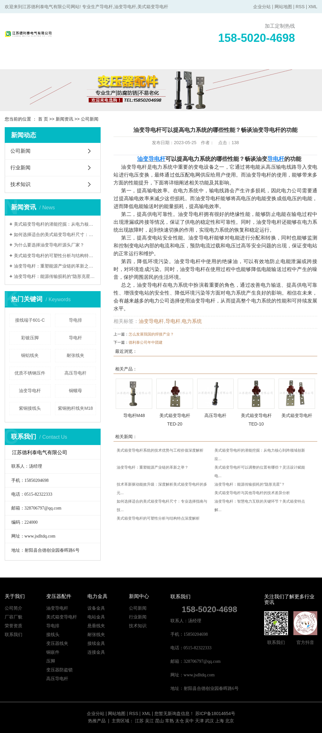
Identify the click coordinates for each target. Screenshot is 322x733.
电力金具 (141, 61)
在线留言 (258, 61)
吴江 (149, 720)
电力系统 (192, 321)
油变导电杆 (30, 390)
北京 (229, 720)
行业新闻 (20, 167)
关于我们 (63, 61)
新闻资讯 (64, 118)
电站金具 (96, 616)
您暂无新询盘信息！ (174, 713)
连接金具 (96, 652)
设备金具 (96, 608)
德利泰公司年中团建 (146, 342)
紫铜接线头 (30, 408)
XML (312, 6)
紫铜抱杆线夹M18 (75, 408)
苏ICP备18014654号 (215, 713)
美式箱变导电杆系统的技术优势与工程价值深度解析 (160, 450)
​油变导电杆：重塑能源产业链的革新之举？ (55, 265)
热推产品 (97, 720)
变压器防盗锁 (59, 669)
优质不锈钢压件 (29, 372)
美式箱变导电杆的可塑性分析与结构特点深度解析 (55, 255)
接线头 (52, 634)
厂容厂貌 (13, 616)
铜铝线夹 (30, 355)
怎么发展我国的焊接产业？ (151, 334)
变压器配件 (102, 61)
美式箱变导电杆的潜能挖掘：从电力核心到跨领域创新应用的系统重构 (55, 224)
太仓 (179, 720)
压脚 (50, 660)
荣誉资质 (13, 625)
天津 (199, 720)
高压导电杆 (75, 372)
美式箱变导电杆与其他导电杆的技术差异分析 (252, 493)
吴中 (189, 720)
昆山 (159, 720)
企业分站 (262, 6)
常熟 (169, 720)
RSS (300, 6)
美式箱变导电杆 (296, 415)
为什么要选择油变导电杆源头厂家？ (49, 244)
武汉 (209, 720)
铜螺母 (75, 390)
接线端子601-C (30, 320)
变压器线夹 (57, 643)
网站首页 (24, 61)
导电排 (75, 320)
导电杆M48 (134, 415)
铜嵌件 (52, 652)
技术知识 (20, 184)
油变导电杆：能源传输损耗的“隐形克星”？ (55, 276)
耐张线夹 (75, 355)
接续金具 (96, 643)
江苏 (139, 720)
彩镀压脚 (30, 337)
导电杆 (75, 337)
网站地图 (283, 6)
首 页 (43, 118)
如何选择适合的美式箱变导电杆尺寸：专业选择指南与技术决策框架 (55, 234)
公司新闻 (89, 118)
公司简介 (13, 608)
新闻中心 (219, 61)
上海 (219, 720)
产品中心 (180, 61)
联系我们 (297, 61)
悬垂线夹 (96, 625)
